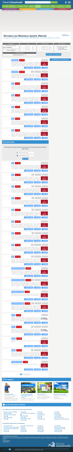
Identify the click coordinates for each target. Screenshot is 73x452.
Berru (5, 419)
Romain (39, 428)
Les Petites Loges (59, 428)
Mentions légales (31, 448)
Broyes (56, 413)
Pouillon (22, 430)
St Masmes (57, 430)
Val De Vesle (7, 417)
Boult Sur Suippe (58, 427)
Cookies (67, 448)
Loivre (39, 416)
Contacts (16, 448)
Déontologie (53, 448)
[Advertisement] (36, 21)
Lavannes (40, 430)
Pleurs (22, 417)
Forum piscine (62, 9)
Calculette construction (39, 448)
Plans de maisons (45, 6)
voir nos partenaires (6, 441)
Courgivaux (40, 419)
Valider (25, 158)
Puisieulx (22, 431)
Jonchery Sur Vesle (9, 414)
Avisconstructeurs (60, 6)
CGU (46, 448)
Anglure (39, 413)
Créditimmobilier (31, 6)
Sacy (5, 416)
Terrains (38, 6)
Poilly (21, 427)
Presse (48, 448)
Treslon (22, 428)
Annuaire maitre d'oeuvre (28, 9)
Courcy (22, 412)
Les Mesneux (7, 425)
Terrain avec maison (62, 49)
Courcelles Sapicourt (26, 425)
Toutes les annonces (62, 46)
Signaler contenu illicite (23, 448)
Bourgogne (40, 414)
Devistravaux (53, 6)
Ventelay (39, 427)
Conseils (25, 6)
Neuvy (39, 417)
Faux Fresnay (58, 417)
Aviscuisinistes (68, 6)
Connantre (57, 414)
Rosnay (6, 431)
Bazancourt (7, 413)
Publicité (57, 448)
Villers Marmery (24, 418)
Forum (4, 6)
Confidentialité (62, 448)
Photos (19, 6)
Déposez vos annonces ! (60, 59)
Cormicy (22, 420)
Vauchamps (57, 431)
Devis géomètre (9, 394)
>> (29, 374)
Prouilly (39, 425)
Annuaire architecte (45, 9)
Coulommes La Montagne (10, 427)
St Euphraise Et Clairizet (10, 428)
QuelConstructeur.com (66, 35)
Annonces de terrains (60, 394)
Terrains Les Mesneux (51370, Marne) (25, 35)
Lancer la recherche (53, 54)
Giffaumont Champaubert (61, 419)
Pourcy (5, 430)
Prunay (56, 412)
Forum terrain (41, 394)
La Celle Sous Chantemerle (27, 413)
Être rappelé (37, 67)
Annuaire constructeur (10, 9)
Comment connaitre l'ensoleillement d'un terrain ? (27, 396)
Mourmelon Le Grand (9, 412)
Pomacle (39, 431)
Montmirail (23, 415)
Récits (12, 6)
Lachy (39, 412)
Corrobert (56, 416)
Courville (56, 425)
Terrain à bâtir (60, 48)
